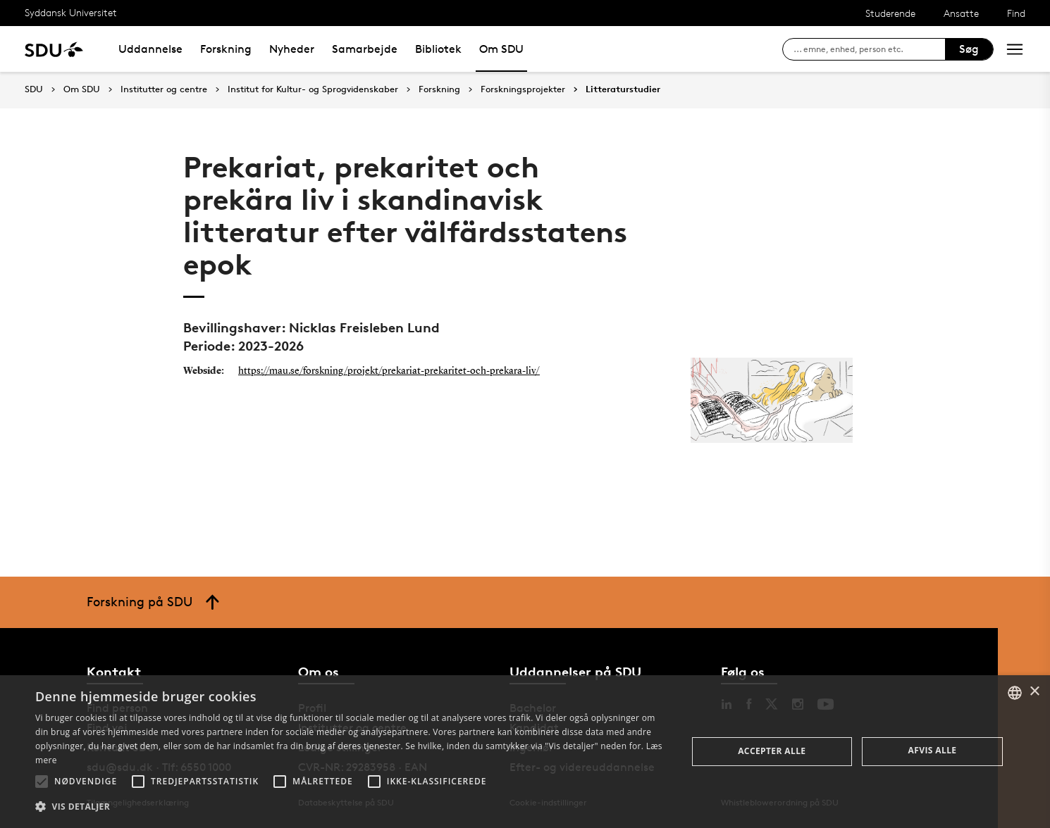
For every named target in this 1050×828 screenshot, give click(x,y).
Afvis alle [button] (932, 750)
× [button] (1034, 691)
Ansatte (961, 13)
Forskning (226, 49)
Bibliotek (438, 49)
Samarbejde (364, 49)
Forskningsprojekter (523, 89)
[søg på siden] (869, 49)
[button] (41, 781)
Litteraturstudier (623, 89)
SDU (34, 89)
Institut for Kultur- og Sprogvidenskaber (313, 89)
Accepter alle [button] (771, 751)
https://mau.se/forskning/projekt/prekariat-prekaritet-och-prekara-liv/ (389, 371)
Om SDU (501, 49)
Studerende (890, 13)
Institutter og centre (164, 89)
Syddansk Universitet (71, 12)
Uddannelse (150, 49)
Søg (969, 49)
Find (1016, 13)
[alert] (525, 751)
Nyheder (291, 49)
